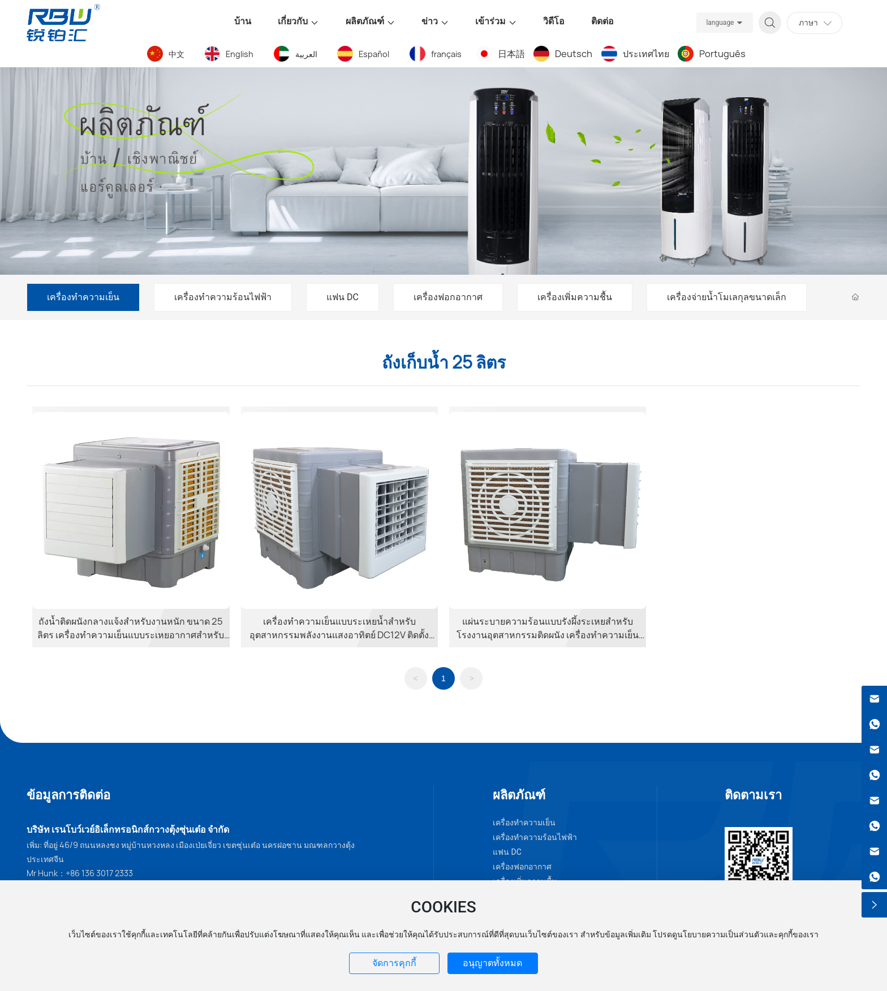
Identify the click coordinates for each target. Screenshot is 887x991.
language (720, 23)
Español (374, 54)
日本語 (511, 53)
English (239, 54)
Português (722, 53)
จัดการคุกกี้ (394, 963)
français (446, 54)
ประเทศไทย (646, 53)
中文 (176, 54)
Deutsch (573, 53)
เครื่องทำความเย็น (83, 297)
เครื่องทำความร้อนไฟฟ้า (223, 297)
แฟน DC (342, 297)
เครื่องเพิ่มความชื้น (574, 297)
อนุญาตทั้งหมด (492, 963)
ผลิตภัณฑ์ (519, 794)
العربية (306, 54)
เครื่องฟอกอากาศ (448, 297)
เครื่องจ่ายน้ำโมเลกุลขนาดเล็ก (726, 297)
